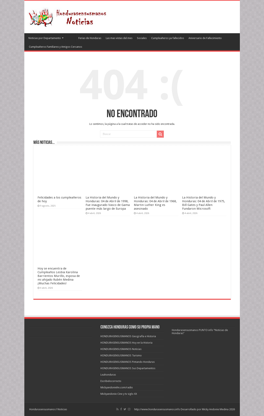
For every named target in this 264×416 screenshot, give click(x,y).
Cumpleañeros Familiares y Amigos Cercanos (55, 46)
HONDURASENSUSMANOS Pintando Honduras (127, 361)
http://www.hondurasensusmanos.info (157, 409)
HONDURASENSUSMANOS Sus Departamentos (127, 368)
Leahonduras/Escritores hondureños (70, 37)
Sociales (142, 38)
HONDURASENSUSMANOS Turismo (121, 355)
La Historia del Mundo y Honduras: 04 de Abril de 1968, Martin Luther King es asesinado (155, 203)
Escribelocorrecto (110, 381)
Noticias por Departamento (44, 38)
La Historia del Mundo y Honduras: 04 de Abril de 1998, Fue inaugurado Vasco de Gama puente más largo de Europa (108, 203)
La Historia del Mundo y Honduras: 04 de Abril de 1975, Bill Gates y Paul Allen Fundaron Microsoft (203, 203)
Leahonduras (108, 374)
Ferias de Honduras (89, 38)
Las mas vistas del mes (119, 38)
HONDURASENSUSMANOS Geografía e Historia (128, 336)
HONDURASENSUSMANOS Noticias (120, 349)
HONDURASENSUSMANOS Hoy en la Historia (126, 342)
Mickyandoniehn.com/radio (116, 387)
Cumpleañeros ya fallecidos (167, 38)
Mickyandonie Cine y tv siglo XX (118, 393)
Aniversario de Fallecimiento (205, 38)
